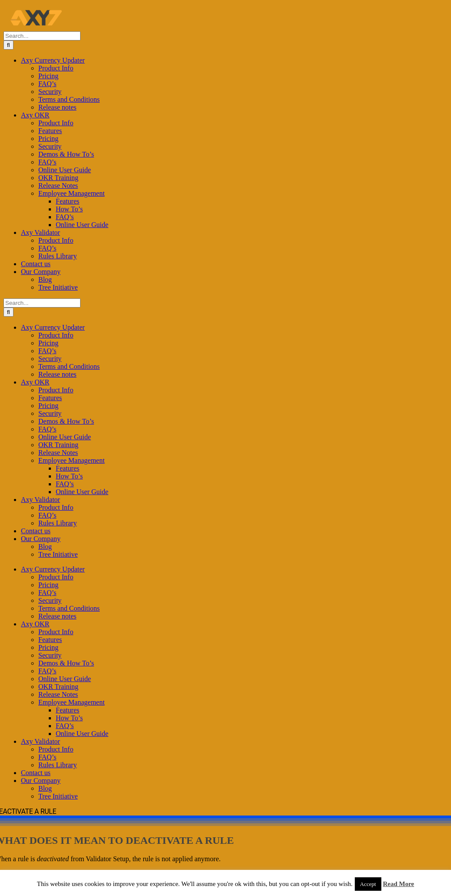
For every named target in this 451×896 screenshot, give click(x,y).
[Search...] (42, 35)
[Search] (8, 45)
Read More (398, 883)
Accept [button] (368, 884)
